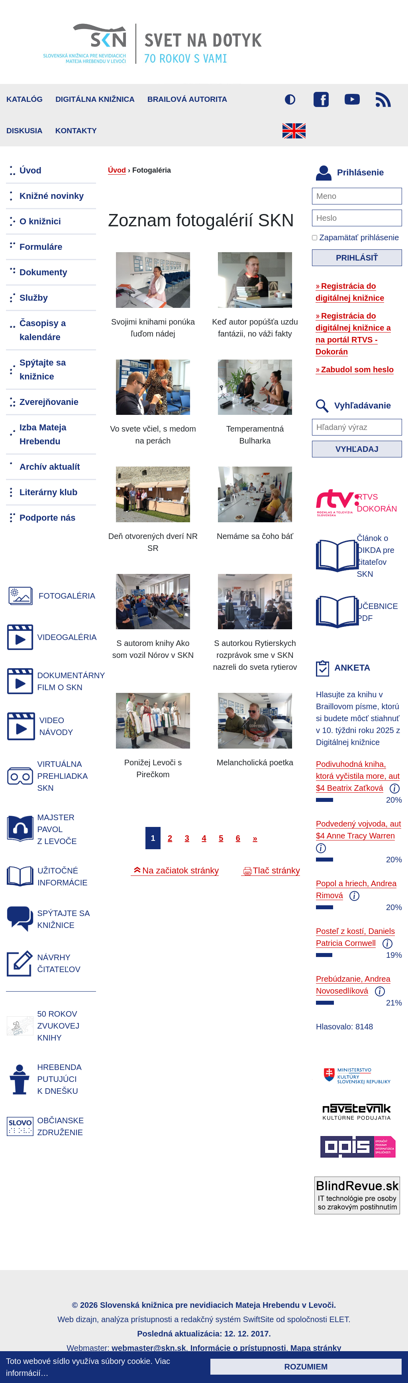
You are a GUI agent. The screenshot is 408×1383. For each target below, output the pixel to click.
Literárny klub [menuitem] (48, 492)
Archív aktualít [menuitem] (50, 467)
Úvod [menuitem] (30, 170)
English (294, 130)
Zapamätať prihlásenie (355, 237)
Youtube (352, 99)
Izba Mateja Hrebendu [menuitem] (43, 434)
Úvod (117, 170)
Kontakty (76, 130)
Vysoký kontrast (290, 99)
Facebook (321, 99)
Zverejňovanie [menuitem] (49, 402)
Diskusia (24, 130)
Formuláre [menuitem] (41, 247)
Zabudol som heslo (357, 369)
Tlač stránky (276, 870)
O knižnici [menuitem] (40, 221)
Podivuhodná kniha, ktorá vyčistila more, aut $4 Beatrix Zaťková (358, 776)
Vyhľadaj (357, 449)
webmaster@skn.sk (149, 1348)
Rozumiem (306, 1366)
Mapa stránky (315, 1348)
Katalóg (24, 99)
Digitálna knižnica (95, 99)
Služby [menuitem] (34, 298)
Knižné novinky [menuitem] (52, 196)
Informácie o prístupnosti (238, 1348)
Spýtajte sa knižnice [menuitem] (43, 369)
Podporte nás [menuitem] (48, 518)
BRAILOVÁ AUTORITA (187, 99)
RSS (383, 99)
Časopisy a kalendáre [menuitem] (43, 330)
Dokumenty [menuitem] (43, 272)
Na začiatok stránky (180, 870)
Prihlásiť (357, 257)
